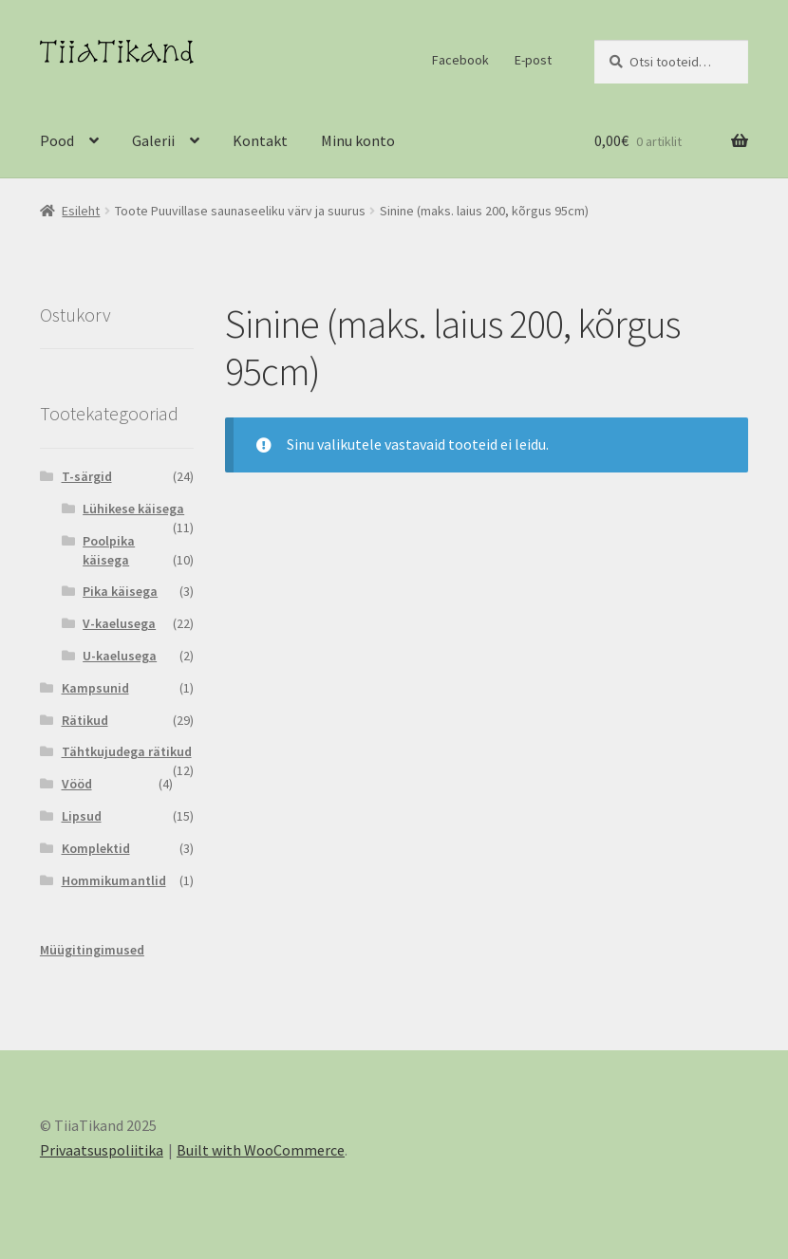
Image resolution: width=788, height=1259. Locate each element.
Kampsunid (95, 687)
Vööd (77, 783)
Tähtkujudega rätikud (127, 751)
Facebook (460, 59)
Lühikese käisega (133, 508)
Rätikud (85, 720)
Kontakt (260, 140)
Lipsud (82, 815)
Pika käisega (120, 591)
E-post (533, 59)
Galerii (153, 140)
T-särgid (87, 476)
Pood (57, 140)
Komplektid (96, 848)
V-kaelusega (119, 623)
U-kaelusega (120, 655)
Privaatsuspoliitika (101, 1149)
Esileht (81, 210)
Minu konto (358, 140)
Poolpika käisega (109, 550)
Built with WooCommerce (261, 1149)
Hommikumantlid (114, 880)
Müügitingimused (92, 949)
